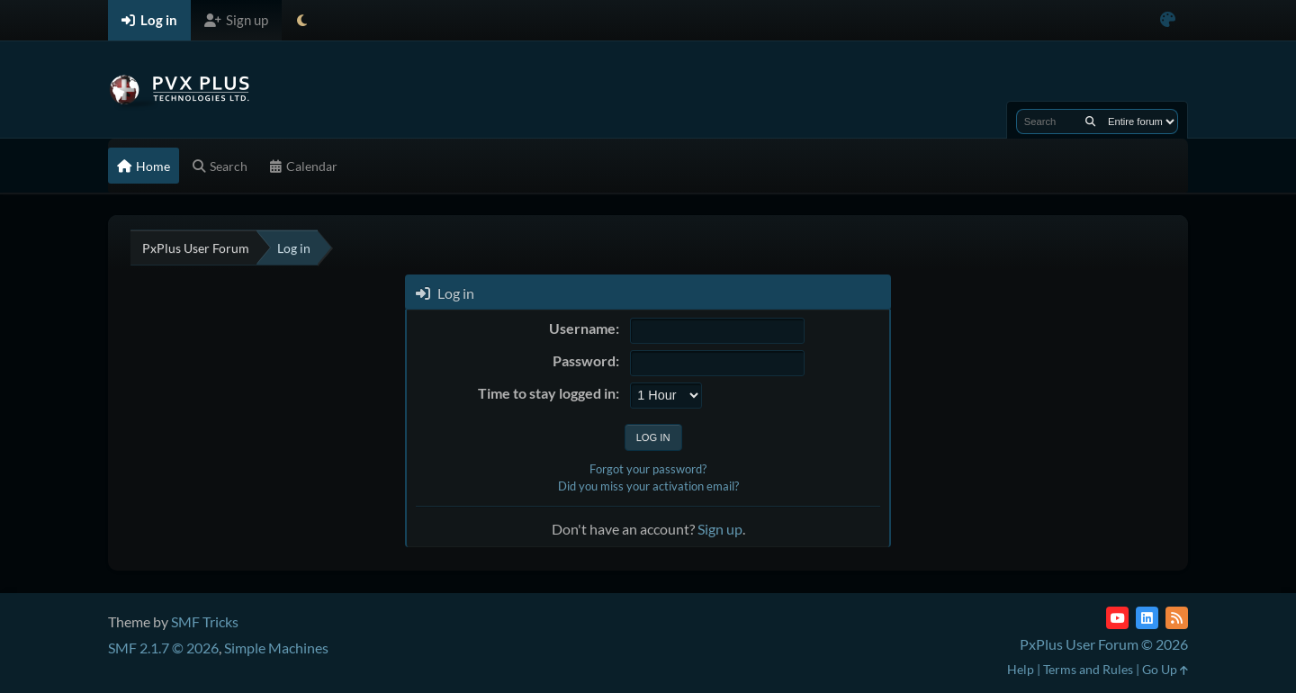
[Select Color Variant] (1168, 20)
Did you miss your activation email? (648, 486)
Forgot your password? (648, 469)
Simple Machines (276, 647)
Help (1020, 669)
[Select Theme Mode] (302, 20)
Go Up (1165, 669)
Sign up (720, 528)
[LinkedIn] (1147, 618)
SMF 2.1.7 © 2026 (163, 647)
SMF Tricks (204, 621)
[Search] (1090, 121)
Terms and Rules (1088, 669)
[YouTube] (1117, 618)
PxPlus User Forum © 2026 (1104, 643)
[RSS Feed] (1177, 618)
